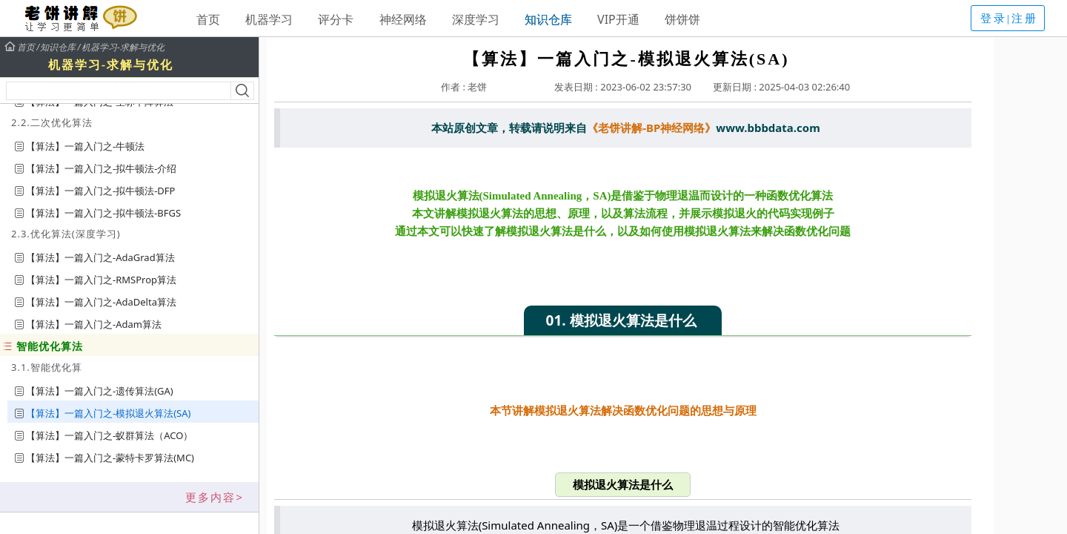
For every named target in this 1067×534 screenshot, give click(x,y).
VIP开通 (618, 19)
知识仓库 (548, 19)
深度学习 (475, 19)
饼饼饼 (682, 19)
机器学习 (269, 19)
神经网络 (403, 19)
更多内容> (214, 497)
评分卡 (335, 19)
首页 (208, 19)
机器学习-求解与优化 (123, 47)
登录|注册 (1009, 18)
